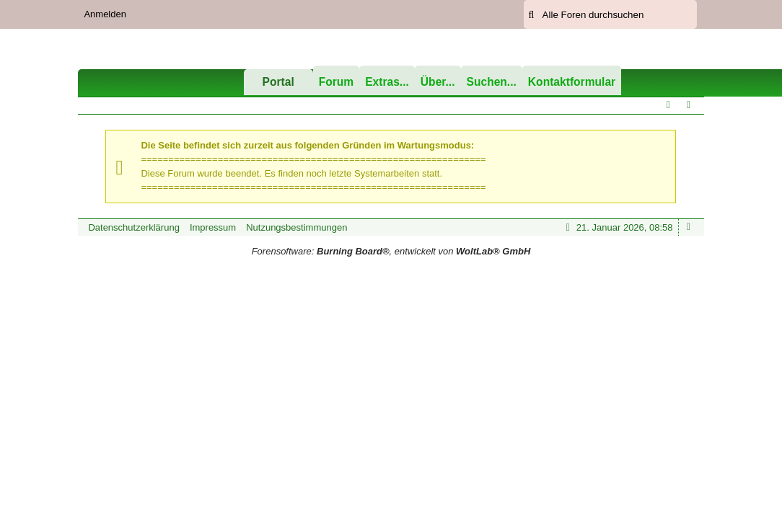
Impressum (213, 227)
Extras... (387, 82)
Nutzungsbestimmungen (296, 227)
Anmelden (105, 14)
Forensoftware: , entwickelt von (391, 251)
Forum (336, 82)
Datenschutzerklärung (133, 227)
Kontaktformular (571, 82)
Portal (278, 82)
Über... (438, 82)
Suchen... (492, 82)
